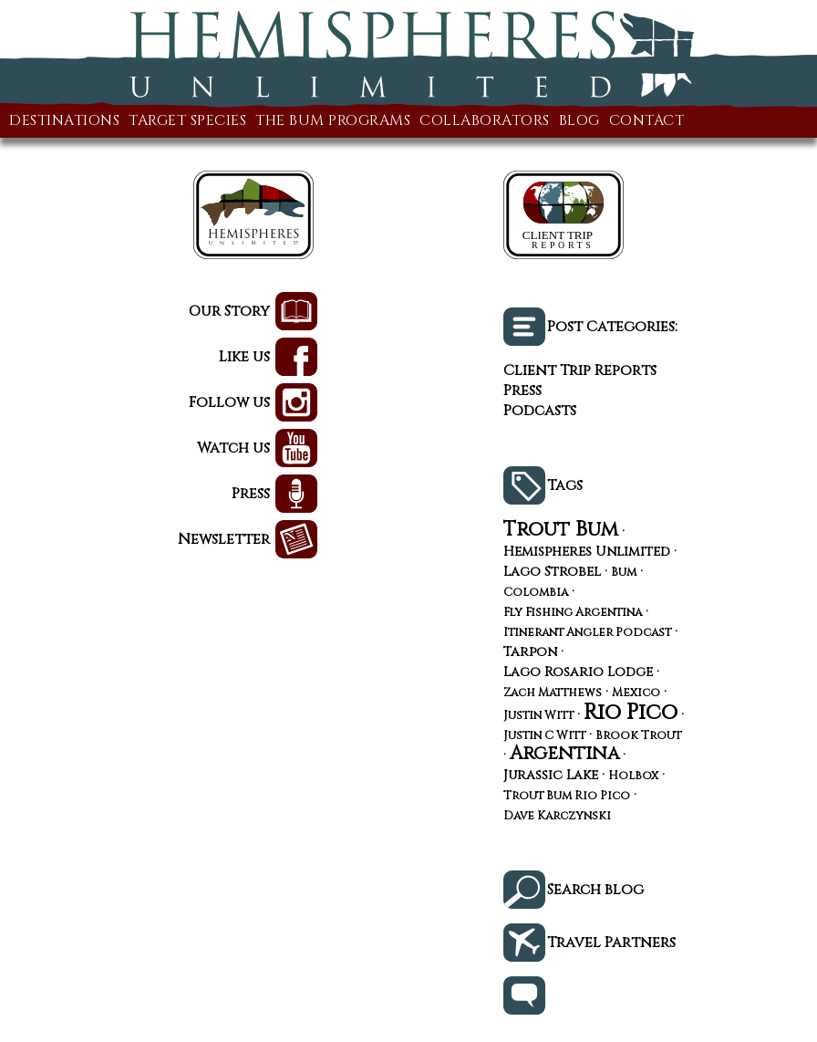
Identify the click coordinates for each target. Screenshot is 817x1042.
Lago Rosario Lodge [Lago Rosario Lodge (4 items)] (578, 672)
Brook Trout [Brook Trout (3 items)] (638, 737)
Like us (244, 356)
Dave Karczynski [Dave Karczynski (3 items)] (557, 817)
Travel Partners (611, 942)
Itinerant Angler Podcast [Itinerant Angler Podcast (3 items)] (587, 634)
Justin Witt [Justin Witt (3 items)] (538, 717)
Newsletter (224, 539)
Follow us (229, 402)
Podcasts (539, 411)
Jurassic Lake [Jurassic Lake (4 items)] (550, 775)
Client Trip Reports (580, 370)
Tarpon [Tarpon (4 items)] (530, 652)
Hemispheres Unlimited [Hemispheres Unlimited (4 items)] (586, 552)
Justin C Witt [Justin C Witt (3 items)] (544, 737)
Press (251, 493)
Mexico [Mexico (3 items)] (636, 694)
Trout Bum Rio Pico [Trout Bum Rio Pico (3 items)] (566, 797)
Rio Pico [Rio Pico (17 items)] (630, 713)
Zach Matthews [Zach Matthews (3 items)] (552, 694)
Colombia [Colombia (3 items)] (535, 593)
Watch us (233, 448)
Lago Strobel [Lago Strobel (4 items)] (552, 572)
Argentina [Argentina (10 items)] (564, 754)
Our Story (229, 311)
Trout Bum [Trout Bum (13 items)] (560, 529)
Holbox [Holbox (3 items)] (633, 777)
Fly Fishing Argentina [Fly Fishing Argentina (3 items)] (572, 614)
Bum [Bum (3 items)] (623, 573)
